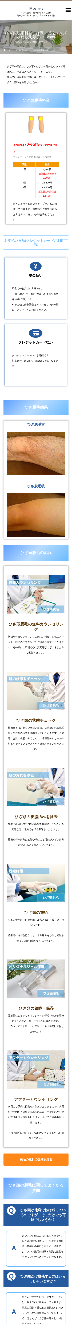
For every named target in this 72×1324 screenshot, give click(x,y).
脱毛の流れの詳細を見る (36, 1159)
